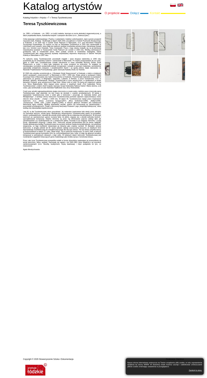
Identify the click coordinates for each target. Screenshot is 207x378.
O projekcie (112, 13)
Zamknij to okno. (195, 370)
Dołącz (134, 13)
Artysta (43, 18)
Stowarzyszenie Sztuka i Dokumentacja (56, 359)
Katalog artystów (62, 6)
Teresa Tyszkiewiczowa (61, 18)
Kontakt (155, 13)
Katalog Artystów (30, 18)
